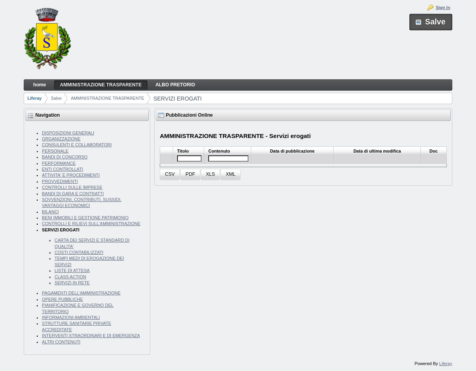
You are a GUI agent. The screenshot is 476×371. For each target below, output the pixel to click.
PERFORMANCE (59, 163)
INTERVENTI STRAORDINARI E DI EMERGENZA (91, 335)
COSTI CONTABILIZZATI (78, 252)
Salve (56, 98)
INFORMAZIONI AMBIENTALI (71, 317)
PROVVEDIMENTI (60, 181)
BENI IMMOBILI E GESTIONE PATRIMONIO (85, 217)
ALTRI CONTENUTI (61, 341)
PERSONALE (55, 151)
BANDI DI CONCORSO (65, 157)
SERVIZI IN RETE (72, 282)
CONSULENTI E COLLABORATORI (77, 144)
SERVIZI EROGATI (177, 98)
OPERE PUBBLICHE (62, 299)
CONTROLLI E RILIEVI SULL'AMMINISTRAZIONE (91, 223)
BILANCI (50, 211)
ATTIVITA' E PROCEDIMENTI (71, 175)
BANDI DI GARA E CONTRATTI (73, 193)
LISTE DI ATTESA (72, 270)
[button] (170, 174)
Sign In (443, 7)
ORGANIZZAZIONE (61, 138)
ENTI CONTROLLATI (62, 169)
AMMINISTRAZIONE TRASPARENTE (107, 98)
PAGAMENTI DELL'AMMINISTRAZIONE (81, 293)
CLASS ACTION (70, 276)
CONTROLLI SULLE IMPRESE (72, 187)
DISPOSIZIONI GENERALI (68, 133)
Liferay (35, 98)
